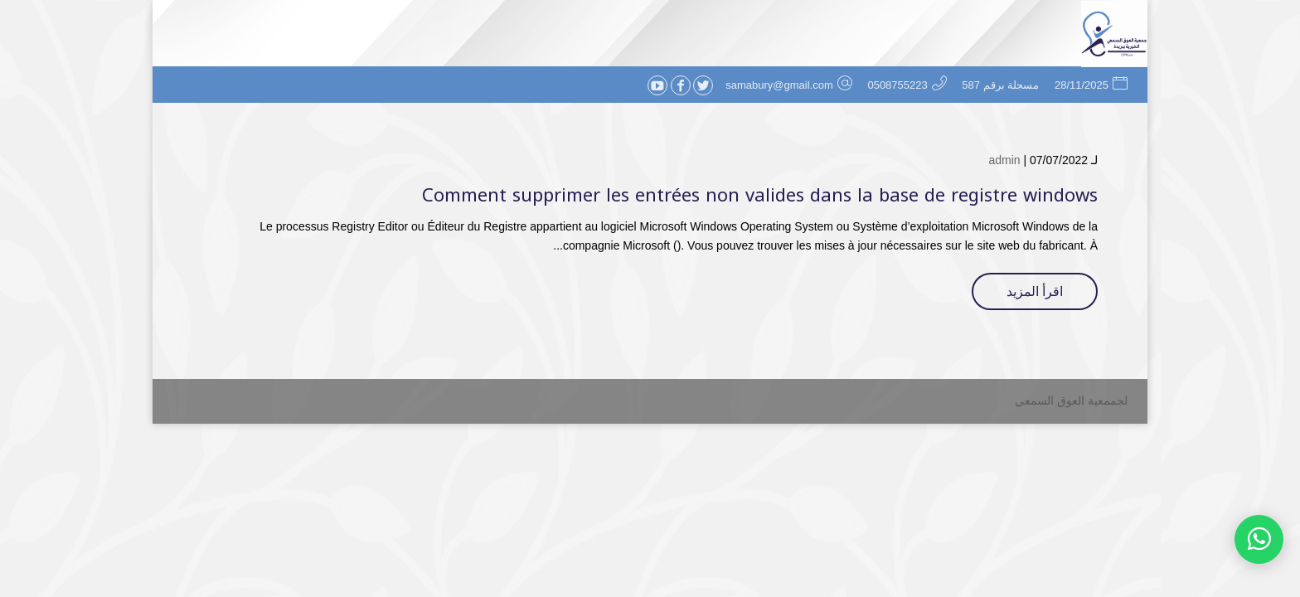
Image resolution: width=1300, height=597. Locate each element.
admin (1004, 160)
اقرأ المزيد (1035, 291)
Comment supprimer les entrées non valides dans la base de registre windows (760, 195)
